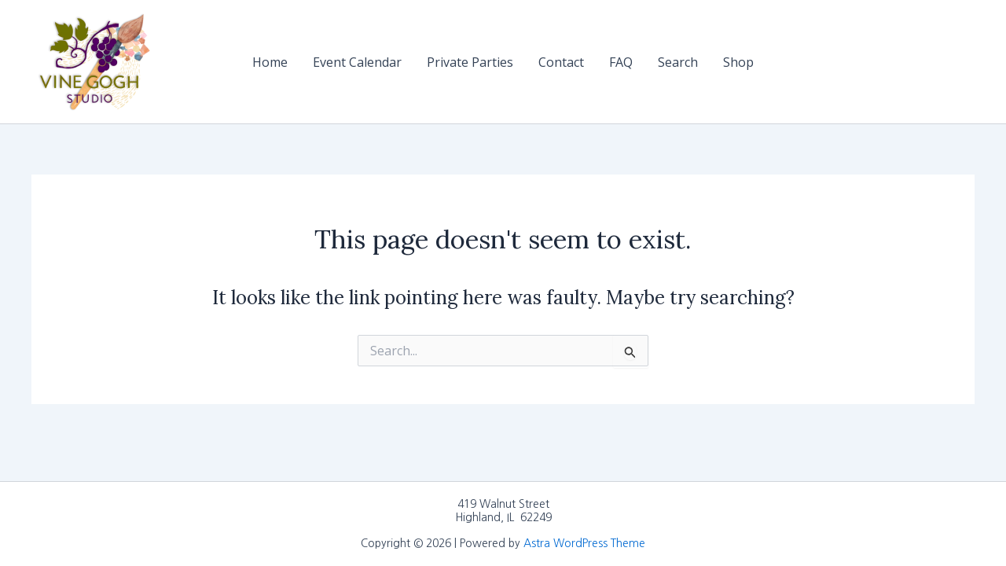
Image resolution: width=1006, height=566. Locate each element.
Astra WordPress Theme (584, 543)
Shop (738, 62)
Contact (561, 62)
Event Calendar (357, 62)
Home (270, 62)
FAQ (621, 62)
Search (678, 62)
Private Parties (470, 62)
